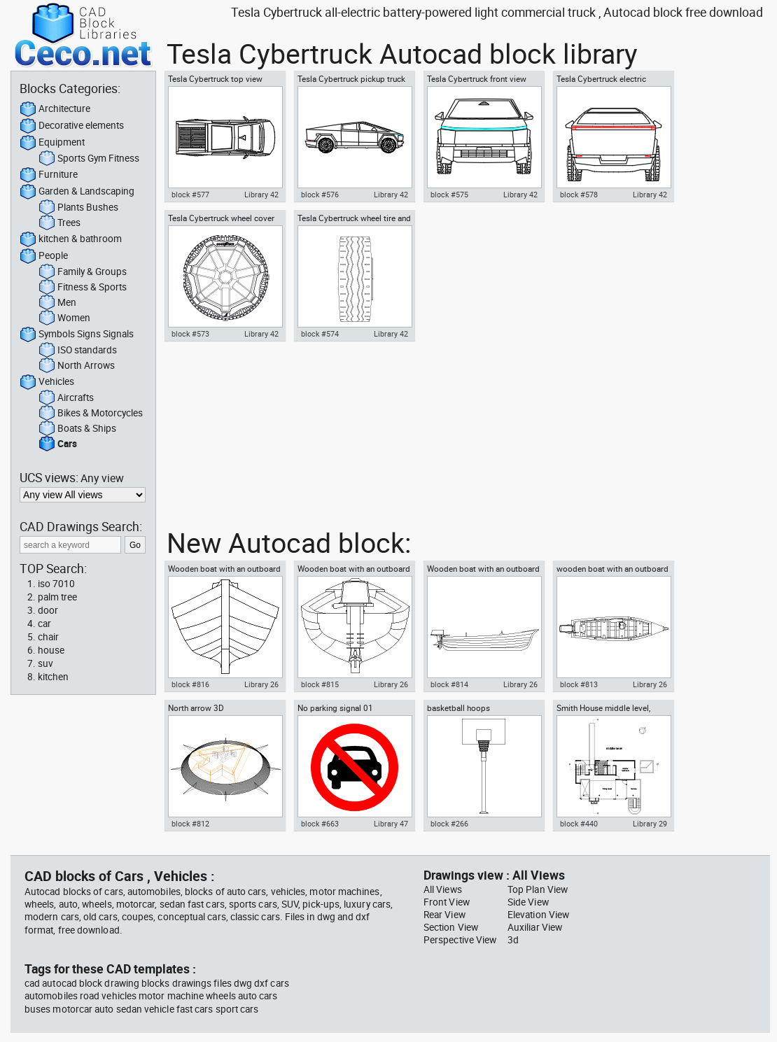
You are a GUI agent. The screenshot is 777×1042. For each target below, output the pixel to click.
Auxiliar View (534, 927)
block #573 (190, 334)
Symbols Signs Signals (77, 334)
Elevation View (538, 914)
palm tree (57, 597)
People (44, 256)
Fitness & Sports (82, 287)
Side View (528, 902)
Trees (59, 223)
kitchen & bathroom (71, 239)
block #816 (190, 684)
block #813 (579, 684)
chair (48, 637)
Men (57, 303)
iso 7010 (56, 583)
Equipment (52, 142)
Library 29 (650, 824)
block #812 (190, 824)
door (48, 610)
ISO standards (77, 350)
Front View (447, 902)
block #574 (320, 334)
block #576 (320, 194)
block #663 (320, 824)
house (51, 650)
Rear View (444, 914)
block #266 (449, 824)
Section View (451, 927)
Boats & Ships (77, 429)
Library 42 (261, 194)
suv (45, 663)
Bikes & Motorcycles (90, 413)
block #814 (449, 684)
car (44, 623)
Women (64, 318)
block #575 (449, 194)
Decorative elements (72, 126)
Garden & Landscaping (77, 191)
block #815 (320, 684)
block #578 (579, 194)
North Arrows (76, 366)
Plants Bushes (78, 208)
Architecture (55, 109)
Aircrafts (66, 398)
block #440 (579, 824)
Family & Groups (82, 272)
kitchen (53, 676)
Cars (57, 444)
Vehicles (47, 382)
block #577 (190, 194)
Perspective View (460, 940)
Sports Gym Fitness (88, 159)
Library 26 (261, 684)
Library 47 (391, 824)
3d (513, 940)
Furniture (49, 175)
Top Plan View (537, 889)
